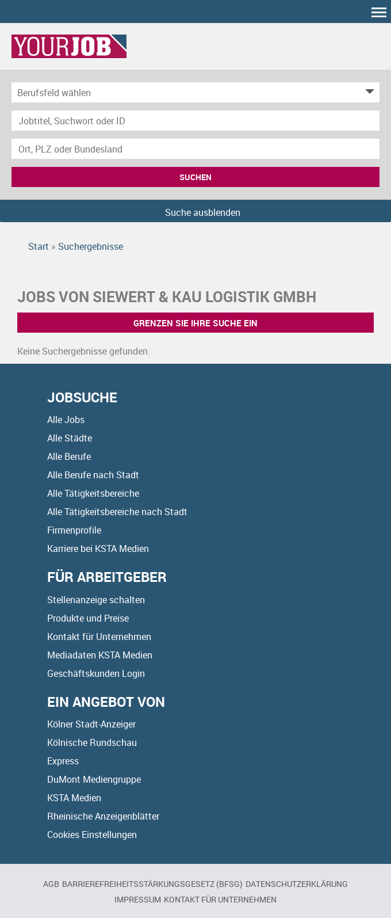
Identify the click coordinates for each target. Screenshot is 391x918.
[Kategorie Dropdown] (367, 92)
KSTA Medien (74, 797)
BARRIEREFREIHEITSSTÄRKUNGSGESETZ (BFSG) (152, 883)
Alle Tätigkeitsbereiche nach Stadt (117, 511)
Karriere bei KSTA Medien (98, 548)
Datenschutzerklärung (297, 883)
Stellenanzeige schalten (96, 599)
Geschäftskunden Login (96, 673)
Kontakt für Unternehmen (99, 636)
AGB (51, 883)
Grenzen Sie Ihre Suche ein (195, 323)
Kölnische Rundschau (92, 742)
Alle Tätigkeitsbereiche (93, 493)
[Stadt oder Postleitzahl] (195, 149)
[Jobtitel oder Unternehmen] (195, 121)
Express (63, 761)
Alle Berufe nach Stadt (93, 474)
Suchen (195, 177)
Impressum (137, 899)
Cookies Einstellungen (92, 834)
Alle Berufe (69, 456)
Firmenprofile (74, 530)
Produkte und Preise (88, 618)
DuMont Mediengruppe (94, 779)
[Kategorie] (184, 92)
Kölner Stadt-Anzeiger (91, 724)
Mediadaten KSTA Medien (99, 655)
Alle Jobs (66, 419)
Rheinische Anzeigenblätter (103, 816)
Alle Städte (69, 438)
